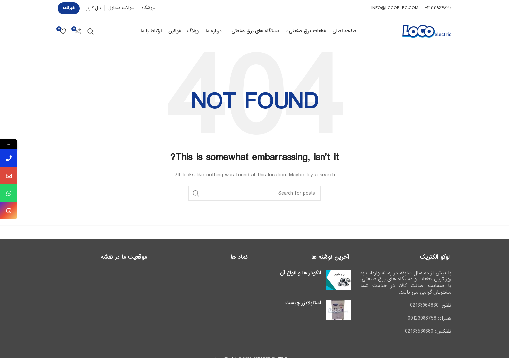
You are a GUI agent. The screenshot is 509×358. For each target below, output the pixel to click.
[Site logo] (426, 31)
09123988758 (422, 318)
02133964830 (424, 305)
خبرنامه (68, 8)
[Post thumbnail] (338, 280)
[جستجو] (90, 31)
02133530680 (419, 331)
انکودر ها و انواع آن (300, 273)
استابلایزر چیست (303, 303)
